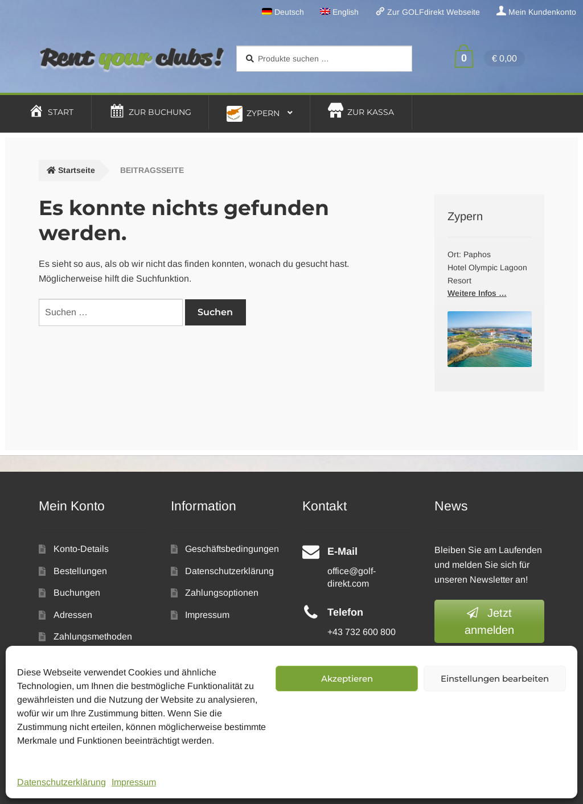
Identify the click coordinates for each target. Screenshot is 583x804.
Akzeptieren (347, 678)
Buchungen (77, 592)
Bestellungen (80, 571)
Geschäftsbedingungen (232, 549)
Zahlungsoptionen (221, 592)
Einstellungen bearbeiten (495, 678)
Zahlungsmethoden (93, 636)
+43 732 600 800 (361, 632)
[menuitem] (282, 12)
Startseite (76, 170)
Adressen (73, 615)
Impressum (134, 782)
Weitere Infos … (477, 293)
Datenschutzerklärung (61, 782)
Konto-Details (81, 549)
